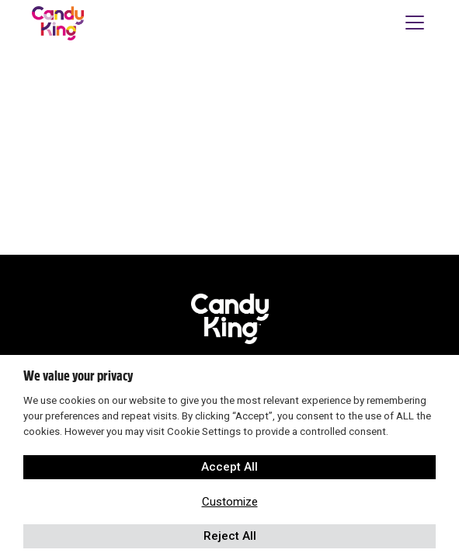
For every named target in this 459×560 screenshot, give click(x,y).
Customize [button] (230, 502)
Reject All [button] (229, 536)
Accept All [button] (229, 467)
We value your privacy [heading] (78, 376)
